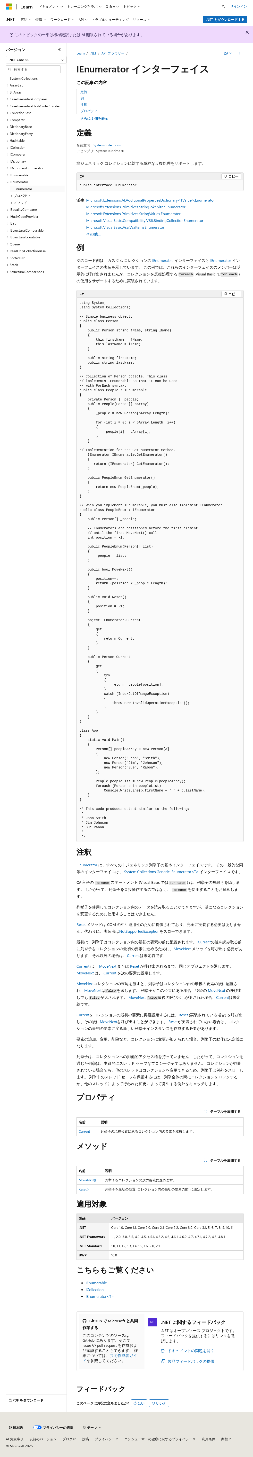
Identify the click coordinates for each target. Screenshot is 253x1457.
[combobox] (36, 60)
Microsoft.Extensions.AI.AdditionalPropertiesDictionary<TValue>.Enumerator (150, 200)
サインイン (238, 6)
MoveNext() (87, 1180)
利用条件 (208, 1439)
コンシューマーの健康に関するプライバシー (158, 1439)
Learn (80, 53)
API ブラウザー (113, 53)
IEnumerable (162, 260)
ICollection (95, 1289)
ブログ (67, 1439)
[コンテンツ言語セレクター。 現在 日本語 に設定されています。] (16, 1428)
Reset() (84, 1189)
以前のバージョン (43, 1439)
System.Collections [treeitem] (24, 78)
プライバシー (105, 1439)
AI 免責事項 (15, 1439)
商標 (224, 1439)
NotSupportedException (139, 931)
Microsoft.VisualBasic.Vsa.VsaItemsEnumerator (125, 227)
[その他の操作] (239, 53)
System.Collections (107, 145)
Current (204, 941)
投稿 (85, 1439)
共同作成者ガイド (110, 1358)
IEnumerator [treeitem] (23, 189)
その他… (93, 233)
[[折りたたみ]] (59, 49)
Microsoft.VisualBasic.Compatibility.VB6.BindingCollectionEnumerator (144, 220)
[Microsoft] (9, 6)
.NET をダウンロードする (225, 19)
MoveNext (182, 948)
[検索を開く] (223, 6)
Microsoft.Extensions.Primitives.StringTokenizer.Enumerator (136, 206)
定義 (83, 91)
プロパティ (88, 111)
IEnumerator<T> (100, 1296)
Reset (81, 924)
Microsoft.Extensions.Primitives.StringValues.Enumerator (133, 213)
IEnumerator (220, 260)
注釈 (83, 104)
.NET (93, 53)
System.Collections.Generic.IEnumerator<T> (161, 871)
